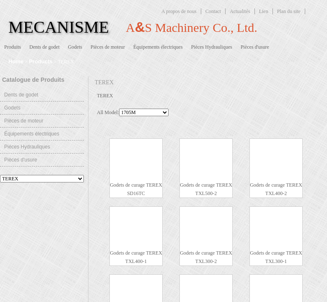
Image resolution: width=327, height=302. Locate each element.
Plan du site (289, 11)
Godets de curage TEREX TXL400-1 (136, 257)
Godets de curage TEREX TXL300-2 (206, 257)
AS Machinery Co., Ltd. (191, 27)
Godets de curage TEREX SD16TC (136, 189)
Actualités (240, 11)
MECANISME (58, 27)
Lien (263, 11)
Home (15, 61)
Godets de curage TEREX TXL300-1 (276, 257)
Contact (213, 11)
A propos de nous (179, 11)
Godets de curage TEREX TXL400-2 (276, 189)
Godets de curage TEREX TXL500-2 (206, 189)
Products (40, 61)
